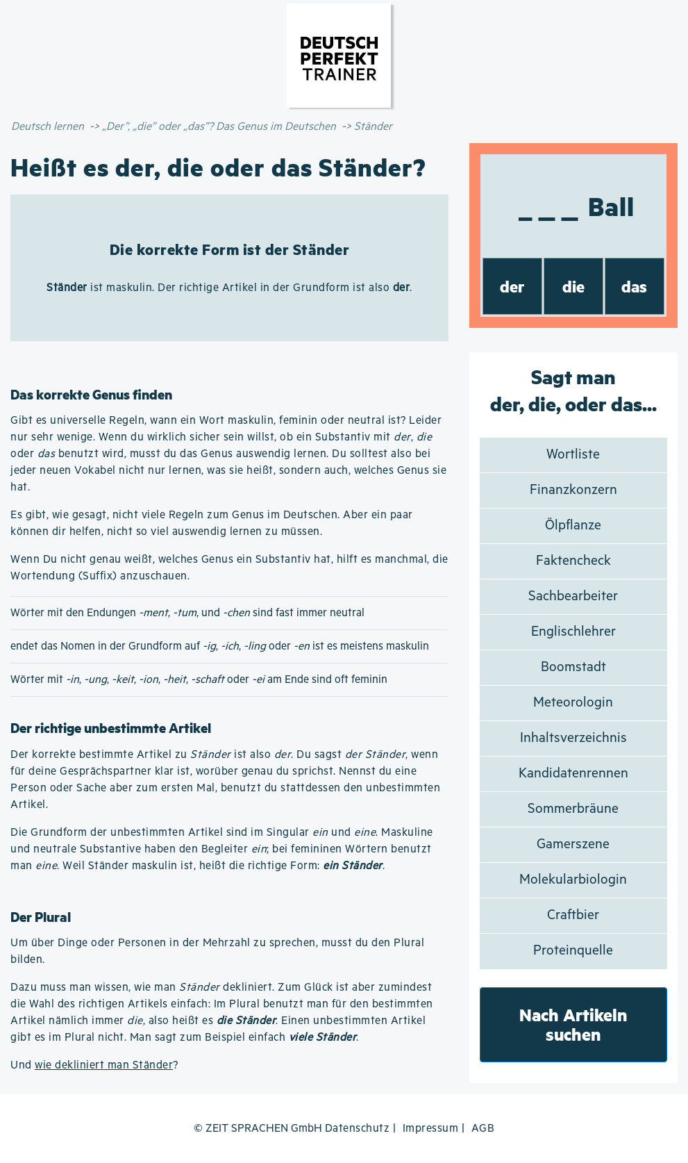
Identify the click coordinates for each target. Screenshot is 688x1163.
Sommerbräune (573, 809)
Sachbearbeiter (573, 596)
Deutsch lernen (47, 126)
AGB (483, 1128)
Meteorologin (573, 703)
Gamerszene (573, 844)
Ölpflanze (573, 526)
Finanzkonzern (573, 490)
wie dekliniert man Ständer (104, 1065)
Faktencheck (573, 561)
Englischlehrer (573, 632)
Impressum (431, 1128)
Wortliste (573, 455)
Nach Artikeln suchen (573, 1024)
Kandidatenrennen (573, 774)
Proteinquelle (573, 951)
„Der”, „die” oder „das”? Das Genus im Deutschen (219, 126)
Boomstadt (573, 667)
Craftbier (573, 915)
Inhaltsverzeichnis (573, 738)
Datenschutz (357, 1128)
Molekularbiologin (573, 880)
